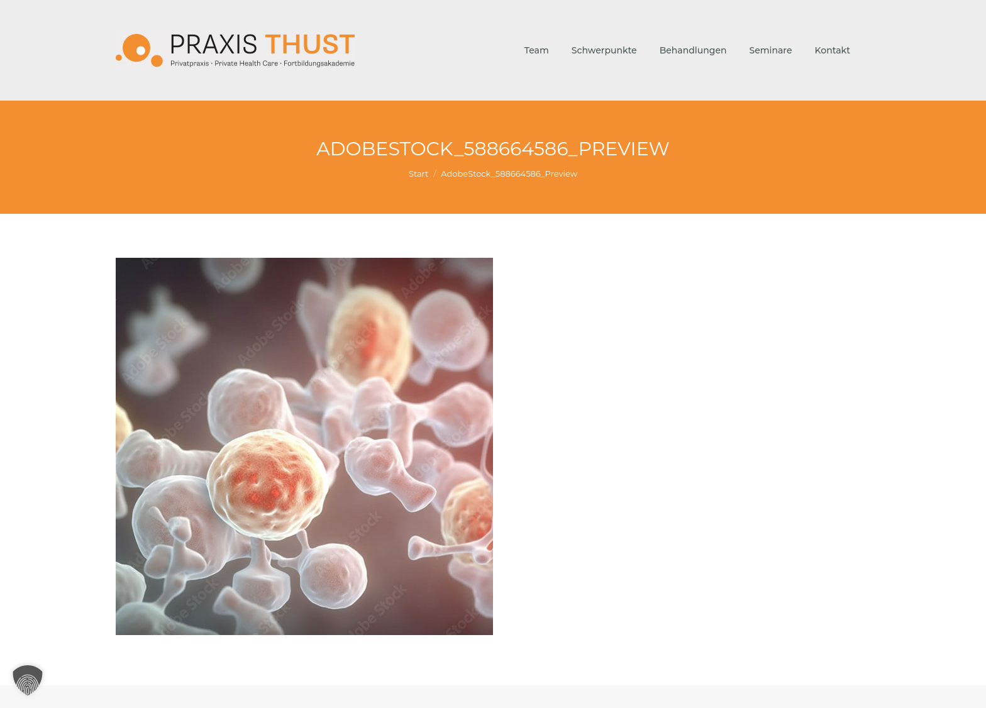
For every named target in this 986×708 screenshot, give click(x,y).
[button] (27, 680)
